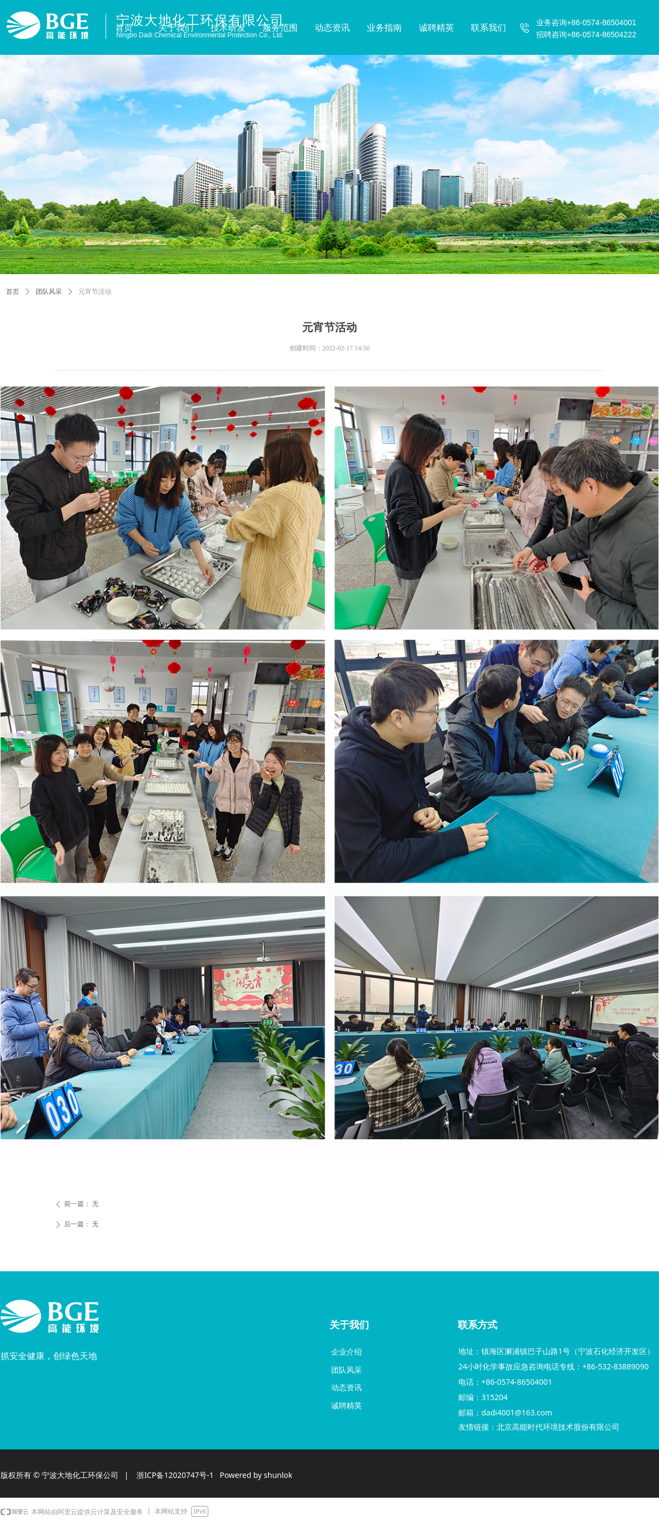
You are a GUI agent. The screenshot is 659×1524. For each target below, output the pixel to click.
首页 (12, 291)
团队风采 (49, 291)
